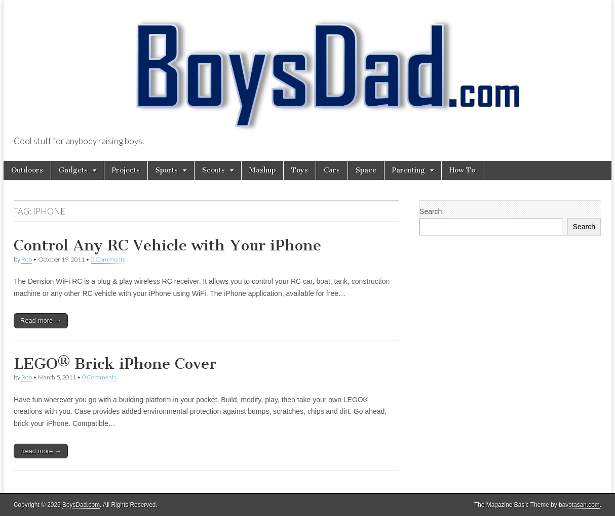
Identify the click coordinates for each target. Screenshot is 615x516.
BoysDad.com (81, 504)
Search (430, 211)
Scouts (213, 170)
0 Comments (108, 259)
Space (366, 170)
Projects (126, 170)
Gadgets (73, 170)
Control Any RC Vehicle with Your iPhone (167, 245)
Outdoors (27, 170)
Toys (299, 170)
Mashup (262, 170)
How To (462, 170)
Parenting (408, 170)
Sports (167, 170)
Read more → (40, 320)
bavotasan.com (579, 504)
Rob (26, 259)
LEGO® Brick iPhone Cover (115, 364)
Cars (332, 170)
